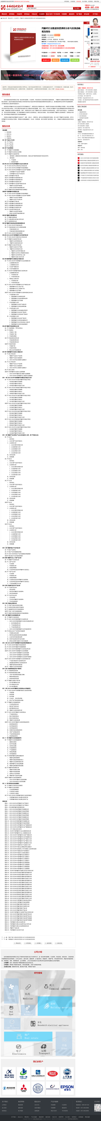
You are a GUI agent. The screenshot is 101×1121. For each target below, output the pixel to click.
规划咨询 (71, 14)
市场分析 (34, 14)
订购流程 (72, 1)
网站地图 (87, 1117)
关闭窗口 (39, 943)
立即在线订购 (74, 60)
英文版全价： (45, 56)
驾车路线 (62, 89)
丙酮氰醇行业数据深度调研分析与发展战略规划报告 (21, 939)
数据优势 (20, 1104)
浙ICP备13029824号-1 (73, 1119)
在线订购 (59, 943)
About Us (20, 1117)
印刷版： (72, 52)
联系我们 (90, 1)
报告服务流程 (64, 60)
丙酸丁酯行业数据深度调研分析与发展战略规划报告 (21, 937)
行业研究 (41, 14)
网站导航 (96, 1)
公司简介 (4, 1104)
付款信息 (78, 1)
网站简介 (27, 1117)
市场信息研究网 (9, 1)
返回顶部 (49, 943)
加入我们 (4, 1107)
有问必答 (86, 14)
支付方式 (37, 1104)
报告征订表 (55, 60)
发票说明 (37, 1110)
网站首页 (4, 14)
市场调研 (53, 1104)
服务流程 (20, 1107)
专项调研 (64, 14)
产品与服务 (34, 1117)
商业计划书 (49, 14)
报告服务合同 (46, 60)
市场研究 (19, 14)
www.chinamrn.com (37, 1119)
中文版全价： (45, 52)
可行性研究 (56, 14)
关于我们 (95, 14)
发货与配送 (37, 1107)
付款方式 (54, 1117)
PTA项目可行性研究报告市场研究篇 (89, 175)
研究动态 (27, 14)
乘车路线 (58, 89)
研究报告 (66, 1)
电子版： (59, 52)
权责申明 (61, 1117)
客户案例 (84, 1)
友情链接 (81, 1117)
